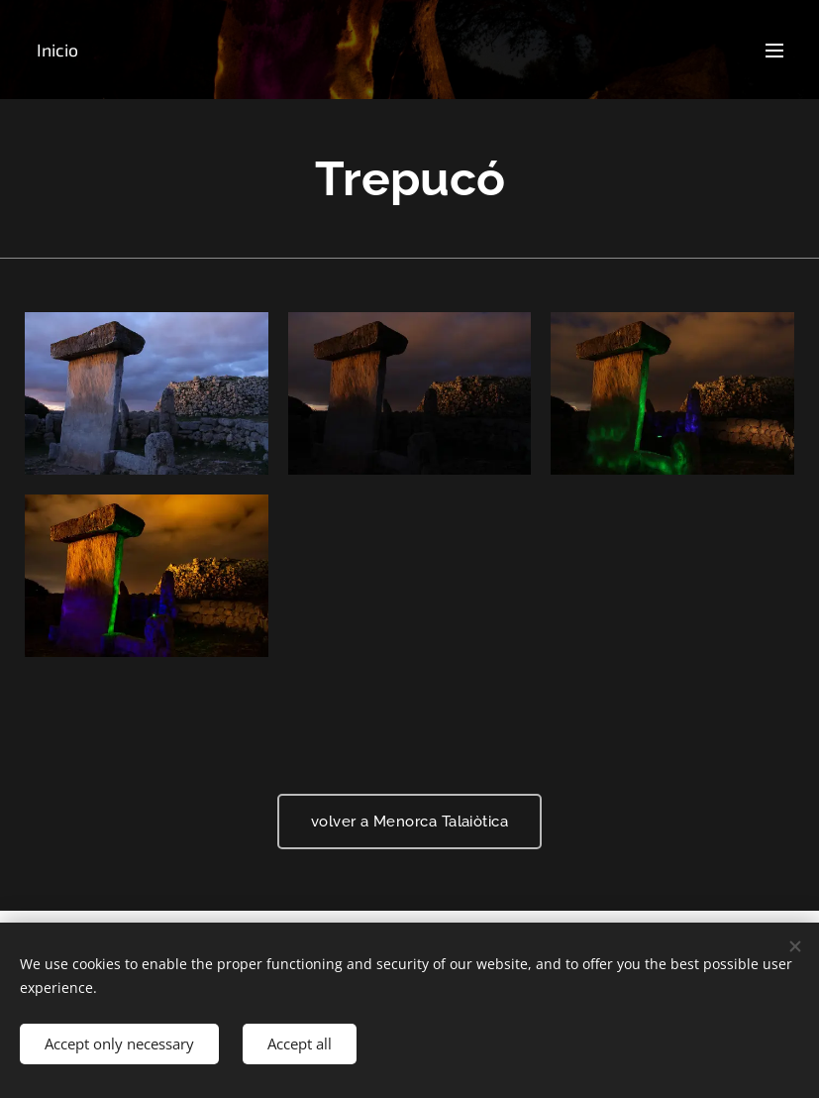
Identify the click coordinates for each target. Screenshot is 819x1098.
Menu (774, 51)
